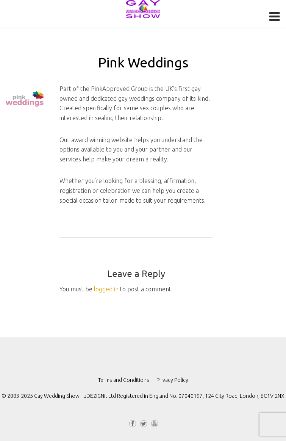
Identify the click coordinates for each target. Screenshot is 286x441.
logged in (106, 289)
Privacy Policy (172, 380)
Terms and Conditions (123, 380)
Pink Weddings (143, 62)
